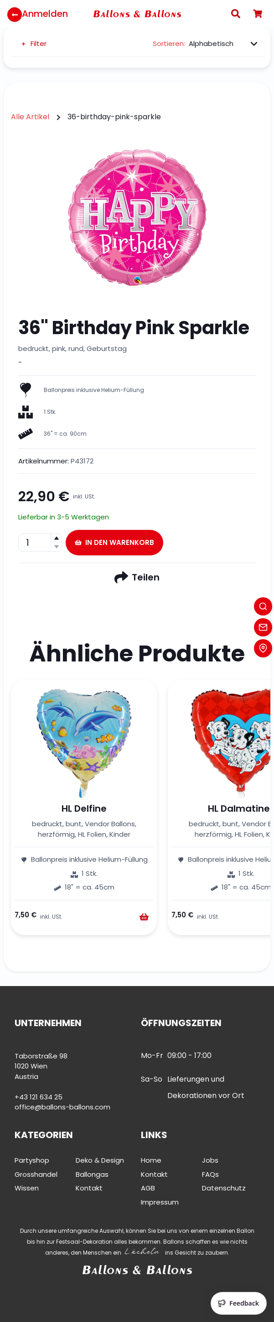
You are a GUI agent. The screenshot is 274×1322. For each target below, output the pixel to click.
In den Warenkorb (114, 542)
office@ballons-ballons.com (62, 1107)
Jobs (210, 1160)
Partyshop (32, 1160)
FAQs (210, 1174)
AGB (148, 1188)
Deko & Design (100, 1160)
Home (151, 1160)
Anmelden (45, 13)
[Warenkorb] (257, 14)
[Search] (236, 14)
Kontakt (89, 1188)
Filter (33, 43)
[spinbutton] (40, 543)
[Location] (263, 648)
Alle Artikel (30, 117)
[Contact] (263, 627)
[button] (56, 538)
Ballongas (92, 1174)
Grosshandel (36, 1174)
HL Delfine (84, 808)
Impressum (160, 1202)
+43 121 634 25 (38, 1097)
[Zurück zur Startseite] (14, 14)
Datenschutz (224, 1188)
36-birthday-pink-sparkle (114, 117)
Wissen (27, 1188)
